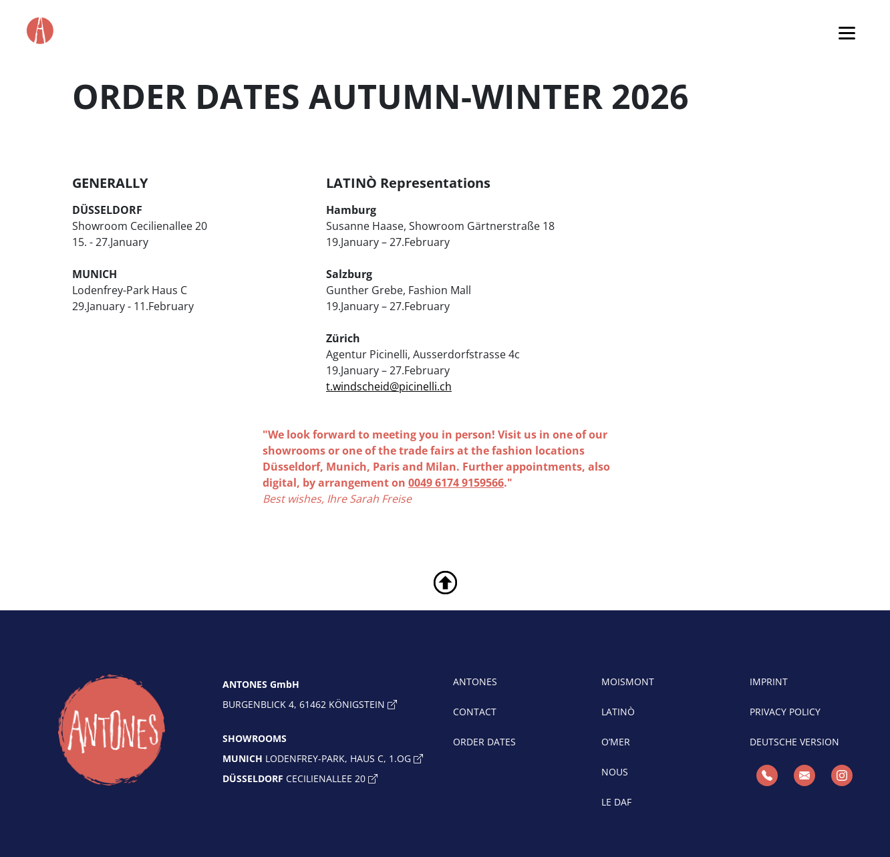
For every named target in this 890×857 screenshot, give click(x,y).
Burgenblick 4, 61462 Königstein (309, 704)
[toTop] (445, 581)
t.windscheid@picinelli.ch (389, 386)
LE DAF (616, 801)
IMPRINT (769, 681)
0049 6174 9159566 (456, 482)
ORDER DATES (484, 741)
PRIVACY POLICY (785, 711)
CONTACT (474, 711)
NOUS (614, 771)
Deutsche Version (794, 741)
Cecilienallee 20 (300, 778)
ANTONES (475, 681)
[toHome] (111, 730)
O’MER (615, 741)
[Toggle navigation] (847, 32)
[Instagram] (842, 775)
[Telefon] (767, 775)
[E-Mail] (804, 775)
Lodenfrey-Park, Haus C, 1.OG (322, 758)
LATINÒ (618, 711)
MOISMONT (627, 681)
